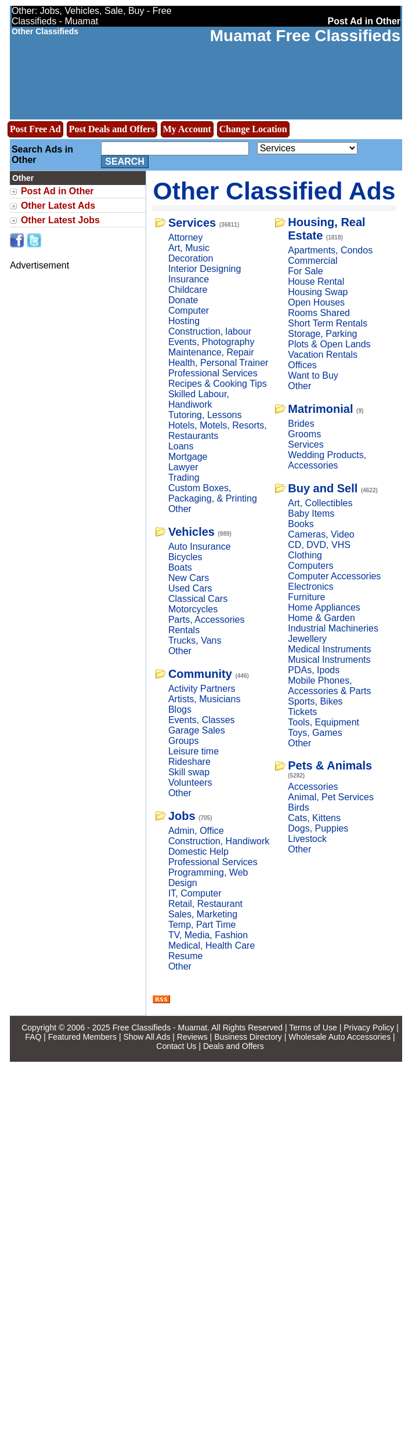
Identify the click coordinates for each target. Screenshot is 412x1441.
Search (124, 161)
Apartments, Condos (330, 250)
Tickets (302, 712)
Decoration (190, 258)
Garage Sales (196, 730)
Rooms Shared (319, 313)
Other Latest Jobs (60, 220)
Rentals (184, 630)
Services (192, 222)
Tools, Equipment (323, 722)
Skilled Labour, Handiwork (198, 399)
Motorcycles (193, 609)
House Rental (316, 281)
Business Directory (248, 1036)
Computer (188, 310)
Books (300, 524)
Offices (302, 365)
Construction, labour (209, 331)
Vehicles (191, 531)
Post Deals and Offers (112, 129)
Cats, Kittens (314, 818)
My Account (187, 129)
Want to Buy (313, 375)
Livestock (307, 839)
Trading (184, 477)
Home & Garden (321, 618)
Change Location (253, 129)
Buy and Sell (322, 488)
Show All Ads (146, 1036)
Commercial (312, 261)
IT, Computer (195, 893)
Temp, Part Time (202, 925)
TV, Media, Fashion (208, 935)
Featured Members (82, 1036)
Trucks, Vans (195, 640)
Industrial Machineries (333, 628)
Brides (301, 424)
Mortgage (188, 457)
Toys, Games (315, 733)
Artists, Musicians (204, 699)
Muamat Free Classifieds (305, 36)
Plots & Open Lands (329, 344)
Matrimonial (320, 408)
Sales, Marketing (202, 914)
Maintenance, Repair (211, 352)
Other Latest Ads (58, 205)
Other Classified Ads (274, 191)
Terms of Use (313, 1027)
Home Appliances (324, 607)
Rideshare (189, 762)
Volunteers (190, 782)
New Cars (188, 578)
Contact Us (176, 1046)
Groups (183, 741)
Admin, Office (196, 831)
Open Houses (316, 302)
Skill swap (188, 772)
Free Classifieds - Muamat (160, 1027)
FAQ (33, 1036)
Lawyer (183, 467)
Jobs (182, 816)
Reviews (192, 1036)
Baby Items (311, 513)
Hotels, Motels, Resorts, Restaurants (217, 430)
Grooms (304, 434)
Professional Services (213, 373)
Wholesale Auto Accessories (339, 1036)
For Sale (305, 271)
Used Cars (190, 588)
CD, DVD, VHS (319, 545)
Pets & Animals (330, 765)
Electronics (310, 586)
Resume (185, 956)
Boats (180, 567)
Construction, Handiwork (218, 841)
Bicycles (185, 557)
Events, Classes (201, 720)
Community (200, 673)
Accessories (313, 787)
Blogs (179, 709)
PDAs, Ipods (313, 670)
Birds (298, 807)
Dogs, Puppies (318, 828)
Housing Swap (318, 292)
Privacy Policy (369, 1027)
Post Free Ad (35, 129)
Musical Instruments (329, 660)
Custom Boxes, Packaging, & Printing (212, 493)
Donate (183, 300)
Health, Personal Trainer (218, 363)
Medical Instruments (329, 649)
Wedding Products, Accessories (327, 460)
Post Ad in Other (57, 191)
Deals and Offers (233, 1046)
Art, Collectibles (320, 503)
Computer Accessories (334, 576)
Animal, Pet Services (331, 797)
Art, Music (188, 248)
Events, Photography (211, 342)
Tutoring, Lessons (205, 415)
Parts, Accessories (206, 620)
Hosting (184, 321)
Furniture (306, 597)
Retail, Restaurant (205, 904)
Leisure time (193, 751)
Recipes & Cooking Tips (217, 384)
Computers (310, 566)
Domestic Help (198, 851)
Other (179, 509)
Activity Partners (202, 689)
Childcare (188, 290)
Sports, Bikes (315, 701)
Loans (181, 446)
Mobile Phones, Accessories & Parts (329, 686)
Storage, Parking (322, 334)
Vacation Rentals (322, 355)
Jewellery (307, 639)
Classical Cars (197, 599)
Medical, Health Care (211, 945)
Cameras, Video (321, 534)
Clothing (305, 555)
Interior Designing (204, 269)
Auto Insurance (199, 546)
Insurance (188, 279)
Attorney (185, 237)
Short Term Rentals (327, 323)
